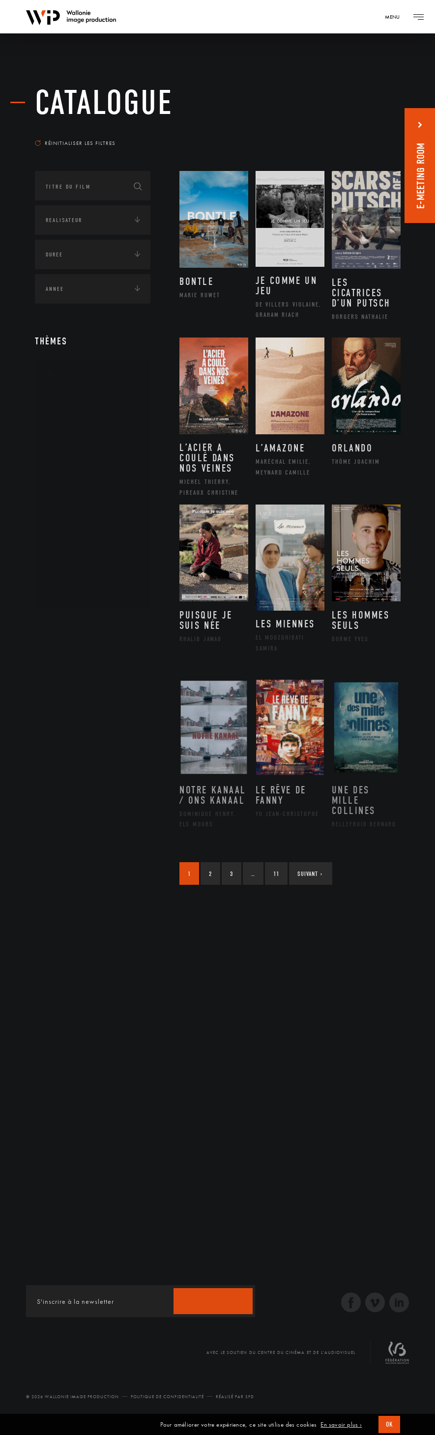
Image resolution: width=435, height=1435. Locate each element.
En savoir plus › (341, 1424)
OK (389, 1424)
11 (276, 873)
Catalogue (104, 103)
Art (50, 374)
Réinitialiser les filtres (75, 143)
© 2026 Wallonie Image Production (72, 1397)
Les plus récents (365, 129)
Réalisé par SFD (235, 1397)
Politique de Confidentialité (167, 1397)
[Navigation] (395, 16)
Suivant (309, 873)
